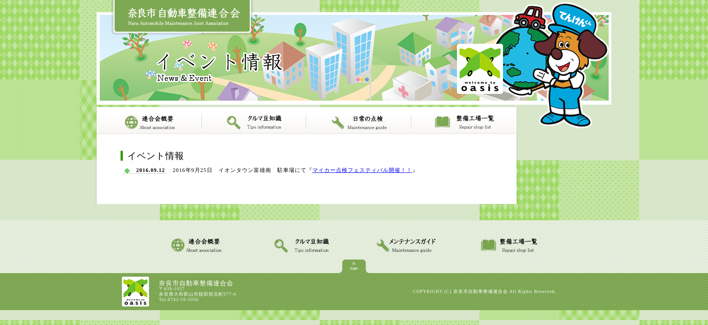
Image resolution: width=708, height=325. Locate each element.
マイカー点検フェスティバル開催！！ (362, 170)
